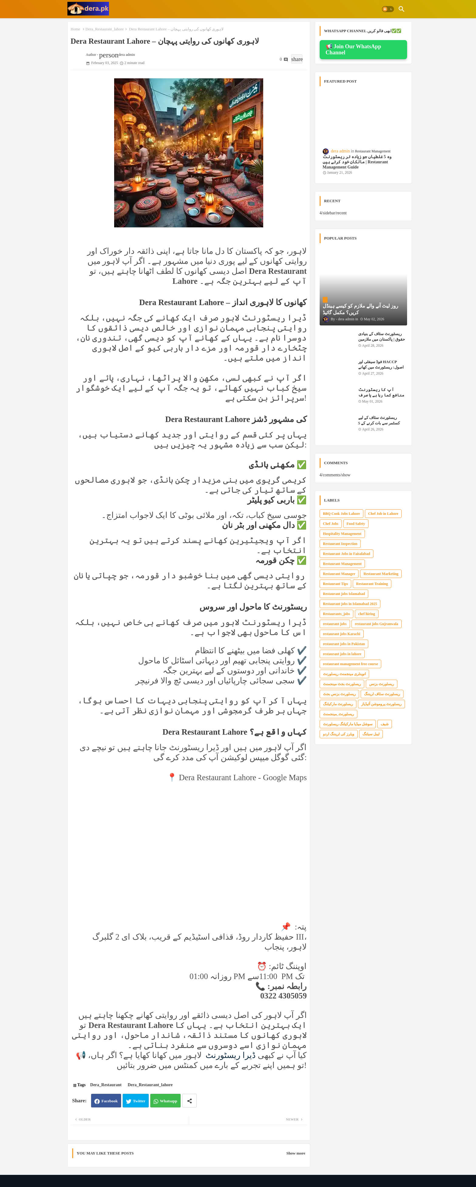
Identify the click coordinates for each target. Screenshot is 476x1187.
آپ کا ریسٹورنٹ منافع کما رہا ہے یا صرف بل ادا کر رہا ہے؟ (381, 395)
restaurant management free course (350, 664)
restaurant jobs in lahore (342, 654)
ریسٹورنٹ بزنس (381, 684)
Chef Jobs (330, 524)
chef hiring (366, 614)
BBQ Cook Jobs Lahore (341, 514)
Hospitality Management (342, 534)
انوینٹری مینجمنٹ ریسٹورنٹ (344, 674)
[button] (388, 9)
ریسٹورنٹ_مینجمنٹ (338, 714)
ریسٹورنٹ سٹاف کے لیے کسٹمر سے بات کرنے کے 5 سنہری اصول (379, 423)
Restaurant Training (372, 584)
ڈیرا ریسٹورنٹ (230, 1055)
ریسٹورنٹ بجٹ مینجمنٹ (342, 684)
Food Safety (356, 524)
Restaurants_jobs (336, 614)
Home (75, 29)
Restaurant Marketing (380, 574)
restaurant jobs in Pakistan (344, 644)
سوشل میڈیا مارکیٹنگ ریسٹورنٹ (347, 724)
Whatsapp (168, 1101)
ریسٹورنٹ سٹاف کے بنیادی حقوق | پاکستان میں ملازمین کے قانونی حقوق (381, 339)
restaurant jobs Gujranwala (376, 624)
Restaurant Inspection (340, 544)
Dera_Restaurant (105, 1085)
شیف (385, 724)
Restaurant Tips (335, 584)
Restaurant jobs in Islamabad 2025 (350, 604)
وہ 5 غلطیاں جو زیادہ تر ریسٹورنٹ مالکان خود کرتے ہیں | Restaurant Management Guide (357, 162)
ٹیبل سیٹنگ (370, 734)
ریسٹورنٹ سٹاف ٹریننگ (382, 694)
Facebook (109, 1101)
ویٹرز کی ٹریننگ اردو (338, 734)
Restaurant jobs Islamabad (344, 594)
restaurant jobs (335, 624)
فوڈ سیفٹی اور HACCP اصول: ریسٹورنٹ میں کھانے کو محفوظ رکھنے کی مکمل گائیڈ (381, 370)
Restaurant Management (342, 564)
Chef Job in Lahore (383, 514)
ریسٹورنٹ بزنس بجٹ (339, 694)
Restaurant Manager (339, 574)
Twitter (139, 1101)
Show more (295, 1153)
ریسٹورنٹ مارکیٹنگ (338, 704)
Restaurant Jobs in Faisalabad (346, 554)
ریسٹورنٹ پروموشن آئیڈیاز (381, 704)
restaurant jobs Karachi (341, 634)
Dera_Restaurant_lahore (105, 29)
